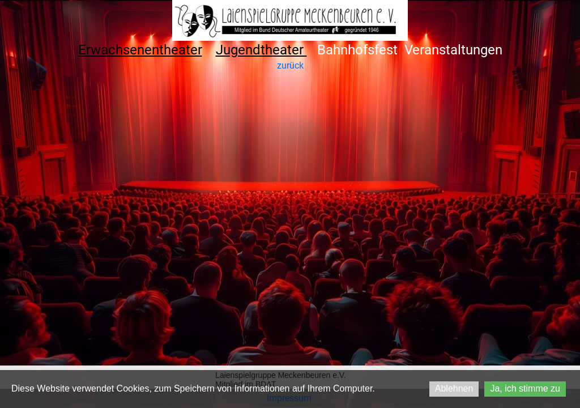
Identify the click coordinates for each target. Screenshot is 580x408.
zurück (290, 65)
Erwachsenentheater (140, 50)
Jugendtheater (261, 50)
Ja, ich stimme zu (525, 388)
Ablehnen (454, 388)
